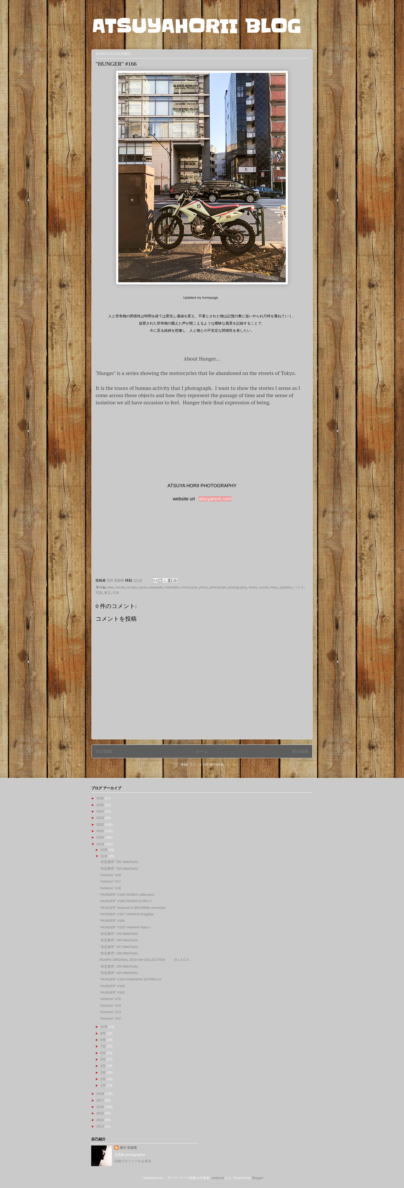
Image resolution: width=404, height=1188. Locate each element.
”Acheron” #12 (110, 1018)
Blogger (257, 1178)
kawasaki (156, 587)
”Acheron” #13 (110, 1012)
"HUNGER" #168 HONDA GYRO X (125, 901)
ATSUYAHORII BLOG (196, 26)
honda (120, 587)
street (252, 587)
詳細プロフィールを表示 (132, 1161)
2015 (100, 1113)
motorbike (171, 587)
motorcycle (189, 587)
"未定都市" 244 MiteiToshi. (119, 973)
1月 (103, 1085)
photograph (217, 587)
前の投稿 (300, 751)
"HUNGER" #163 (112, 986)
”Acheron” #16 (110, 888)
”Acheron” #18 (110, 875)
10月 (104, 1027)
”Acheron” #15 (110, 999)
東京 (107, 593)
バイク (299, 587)
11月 (104, 856)
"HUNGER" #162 (112, 992)
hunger (132, 587)
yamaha (286, 587)
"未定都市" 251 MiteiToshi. (119, 862)
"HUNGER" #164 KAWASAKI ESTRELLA (130, 979)
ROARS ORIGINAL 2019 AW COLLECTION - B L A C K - (145, 960)
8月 (103, 1040)
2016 (100, 1107)
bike (110, 587)
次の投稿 (104, 751)
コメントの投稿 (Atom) (206, 764)
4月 (103, 1066)
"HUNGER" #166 (112, 920)
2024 (100, 811)
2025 (100, 805)
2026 (100, 798)
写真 (99, 593)
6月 (103, 1053)
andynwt (217, 1178)
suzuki (263, 587)
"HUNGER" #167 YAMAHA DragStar (126, 914)
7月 (103, 1046)
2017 (100, 1100)
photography (237, 587)
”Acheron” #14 (110, 1005)
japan (143, 587)
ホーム (202, 751)
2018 (100, 1094)
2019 (100, 844)
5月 (103, 1059)
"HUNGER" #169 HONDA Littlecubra (126, 894)
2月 (103, 1079)
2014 (100, 1120)
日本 (116, 593)
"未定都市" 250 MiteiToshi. (119, 868)
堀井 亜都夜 (128, 1148)
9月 (103, 1033)
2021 (100, 831)
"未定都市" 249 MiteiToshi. (119, 934)
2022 (100, 824)
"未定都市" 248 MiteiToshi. (119, 940)
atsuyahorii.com (215, 498)
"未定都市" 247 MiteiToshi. (119, 947)
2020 (100, 837)
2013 (100, 1126)
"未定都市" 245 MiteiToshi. (119, 966)
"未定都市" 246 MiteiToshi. (119, 953)
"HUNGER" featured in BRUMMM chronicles (132, 908)
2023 (100, 818)
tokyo (274, 587)
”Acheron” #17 (110, 881)
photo (203, 587)
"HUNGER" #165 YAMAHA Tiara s (124, 927)
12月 (104, 850)
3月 (103, 1072)
